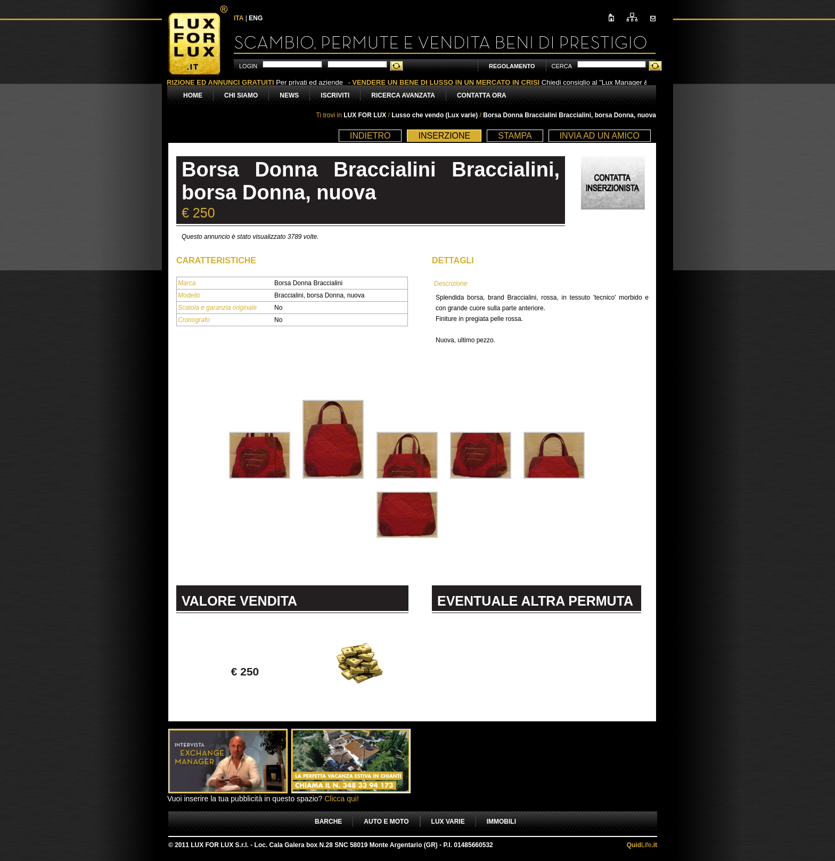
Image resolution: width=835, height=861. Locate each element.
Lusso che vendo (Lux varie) (435, 115)
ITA (238, 18)
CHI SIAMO (241, 95)
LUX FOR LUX (364, 115)
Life (642, 845)
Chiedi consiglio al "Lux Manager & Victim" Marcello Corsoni (543, 82)
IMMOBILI (501, 821)
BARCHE (328, 821)
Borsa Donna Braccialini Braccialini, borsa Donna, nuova (569, 115)
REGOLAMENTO (512, 66)
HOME (192, 95)
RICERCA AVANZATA (403, 95)
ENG (256, 18)
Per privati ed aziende (253, 82)
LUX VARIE (448, 821)
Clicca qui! (341, 798)
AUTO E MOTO (386, 821)
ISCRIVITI (335, 95)
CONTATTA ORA (481, 95)
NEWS (289, 95)
